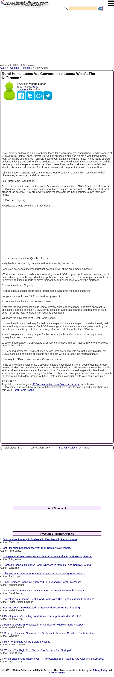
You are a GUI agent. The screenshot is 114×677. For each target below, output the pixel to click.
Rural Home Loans (23, 389)
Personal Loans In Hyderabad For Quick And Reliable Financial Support (44, 624)
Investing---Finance (20, 67)
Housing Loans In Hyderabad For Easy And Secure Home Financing (41, 607)
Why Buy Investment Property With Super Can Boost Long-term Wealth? (44, 573)
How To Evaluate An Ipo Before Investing (27, 641)
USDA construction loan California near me (56, 384)
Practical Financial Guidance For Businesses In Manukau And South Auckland (47, 565)
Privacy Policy (100, 670)
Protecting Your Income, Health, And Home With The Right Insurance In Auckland (48, 599)
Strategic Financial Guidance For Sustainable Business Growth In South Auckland (50, 633)
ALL (2, 67)
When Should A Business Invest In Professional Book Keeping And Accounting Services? (54, 658)
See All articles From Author (74, 447)
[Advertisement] (57, 38)
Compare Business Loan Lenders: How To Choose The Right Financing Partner (47, 556)
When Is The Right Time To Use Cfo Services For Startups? (37, 650)
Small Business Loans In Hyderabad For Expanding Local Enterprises (42, 582)
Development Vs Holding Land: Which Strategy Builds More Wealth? (42, 616)
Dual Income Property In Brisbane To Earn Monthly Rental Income (40, 539)
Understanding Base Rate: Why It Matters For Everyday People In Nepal (43, 590)
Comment (22, 89)
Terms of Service (56, 672)
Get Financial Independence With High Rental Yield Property (37, 548)
